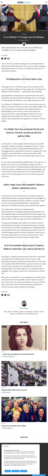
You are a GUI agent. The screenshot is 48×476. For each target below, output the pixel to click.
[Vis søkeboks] (47, 2)
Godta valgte (15, 471)
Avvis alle (8, 471)
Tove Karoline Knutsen (9, 356)
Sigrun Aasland (6, 392)
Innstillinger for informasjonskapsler (39, 475)
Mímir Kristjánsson (8, 428)
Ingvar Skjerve (25, 40)
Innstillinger (23, 471)
